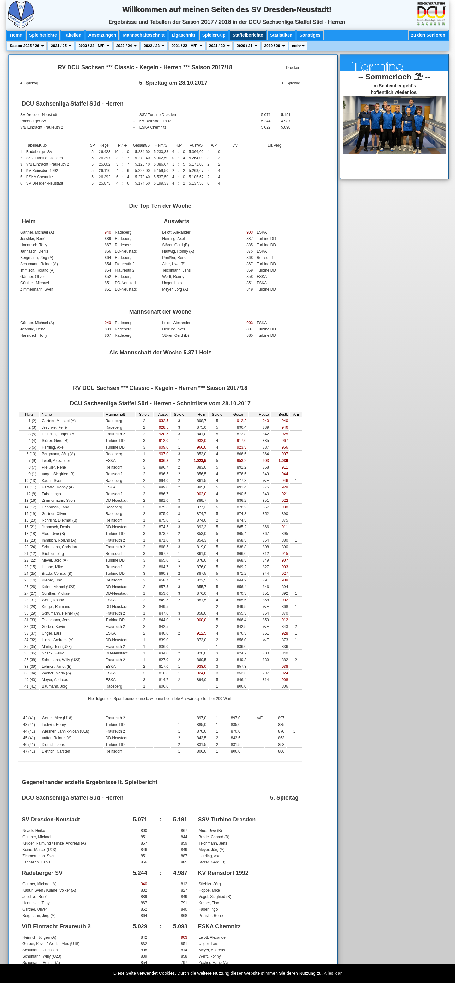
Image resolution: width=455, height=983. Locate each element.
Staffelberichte (248, 35)
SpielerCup (214, 35)
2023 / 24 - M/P (93, 46)
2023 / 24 (126, 46)
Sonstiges (310, 35)
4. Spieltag (29, 83)
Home (16, 35)
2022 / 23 (154, 46)
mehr (298, 46)
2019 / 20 (274, 46)
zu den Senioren (428, 35)
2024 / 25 (61, 46)
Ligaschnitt (183, 35)
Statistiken (281, 35)
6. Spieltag (291, 83)
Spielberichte (43, 35)
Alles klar (333, 973)
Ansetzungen (102, 35)
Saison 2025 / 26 (27, 46)
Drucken (293, 67)
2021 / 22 (219, 46)
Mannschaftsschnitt (143, 35)
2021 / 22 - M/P (186, 46)
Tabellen (73, 35)
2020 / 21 (247, 46)
